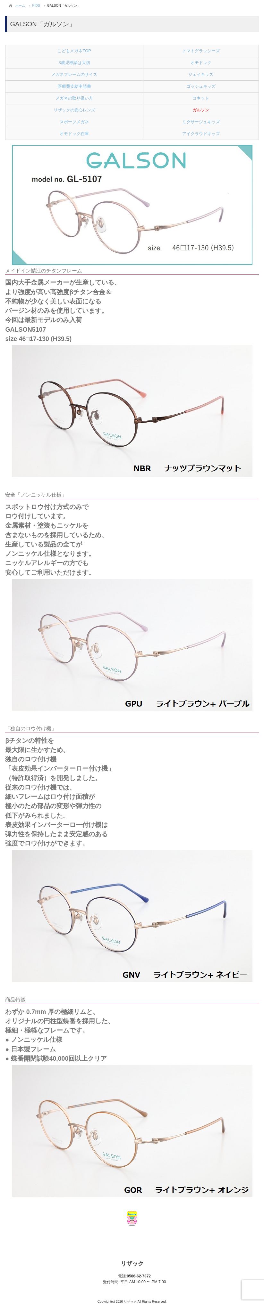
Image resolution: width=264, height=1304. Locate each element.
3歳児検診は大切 (74, 62)
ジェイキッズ (200, 74)
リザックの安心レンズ (74, 110)
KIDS (36, 5)
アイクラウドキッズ (201, 133)
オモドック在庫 (74, 133)
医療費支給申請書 (74, 86)
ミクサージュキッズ (201, 121)
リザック (132, 1263)
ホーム (20, 5)
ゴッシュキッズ (201, 86)
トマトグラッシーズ (201, 50)
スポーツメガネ (74, 121)
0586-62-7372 (134, 1276)
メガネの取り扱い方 (74, 98)
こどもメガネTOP (74, 50)
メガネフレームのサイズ (74, 74)
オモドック (201, 62)
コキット (200, 98)
